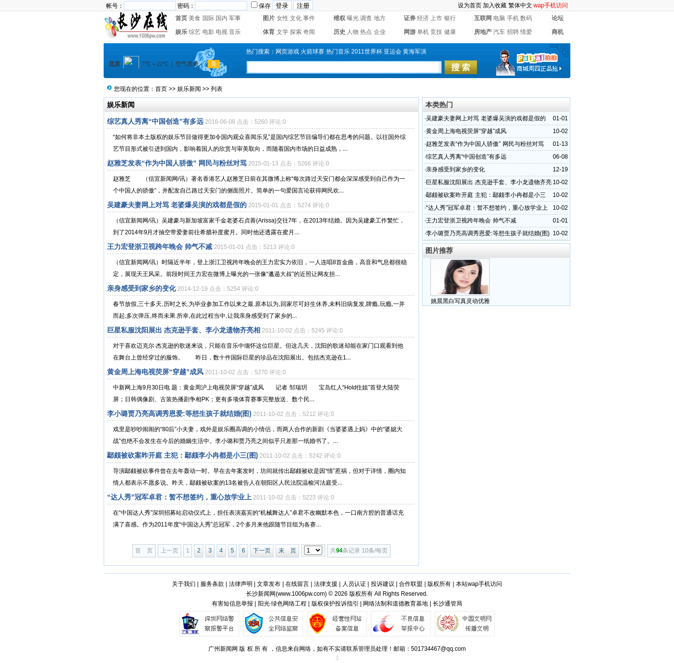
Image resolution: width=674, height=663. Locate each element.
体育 (269, 31)
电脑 (499, 18)
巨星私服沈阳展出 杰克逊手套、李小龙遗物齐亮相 (183, 330)
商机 (557, 31)
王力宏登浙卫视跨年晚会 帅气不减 (159, 246)
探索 (296, 31)
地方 (380, 18)
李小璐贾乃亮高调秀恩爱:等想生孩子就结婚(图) (179, 413)
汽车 (499, 31)
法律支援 (325, 583)
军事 (235, 18)
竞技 (436, 31)
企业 (380, 31)
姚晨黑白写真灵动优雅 (460, 301)
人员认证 (354, 583)
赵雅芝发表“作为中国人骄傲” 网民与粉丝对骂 (177, 163)
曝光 (353, 18)
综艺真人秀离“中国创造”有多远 (155, 121)
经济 (423, 18)
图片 (269, 18)
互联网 (483, 18)
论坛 (557, 18)
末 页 (287, 550)
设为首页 (469, 5)
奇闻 (309, 31)
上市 (436, 18)
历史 (339, 31)
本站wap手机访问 (479, 583)
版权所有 (439, 583)
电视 (221, 31)
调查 (366, 18)
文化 (296, 18)
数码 (526, 18)
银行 (450, 18)
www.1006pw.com (301, 593)
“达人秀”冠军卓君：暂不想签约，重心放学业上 (179, 497)
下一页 (262, 550)
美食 (194, 18)
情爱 (526, 31)
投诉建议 (382, 583)
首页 (181, 18)
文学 (282, 31)
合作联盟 (410, 583)
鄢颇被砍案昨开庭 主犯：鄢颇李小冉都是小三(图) (182, 455)
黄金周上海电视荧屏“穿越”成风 (155, 372)
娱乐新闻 (189, 88)
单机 (423, 31)
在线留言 (297, 583)
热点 (366, 31)
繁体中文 (520, 5)
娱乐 (181, 31)
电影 (208, 31)
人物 (353, 31)
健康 (450, 31)
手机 (513, 18)
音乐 (235, 31)
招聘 (513, 31)
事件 (309, 18)
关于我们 (184, 583)
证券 (410, 18)
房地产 (483, 31)
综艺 (194, 31)
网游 (410, 31)
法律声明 (241, 583)
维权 (339, 18)
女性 (282, 18)
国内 (221, 18)
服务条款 (212, 583)
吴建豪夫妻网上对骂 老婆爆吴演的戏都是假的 (177, 205)
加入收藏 (494, 5)
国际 (208, 18)
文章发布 (269, 583)
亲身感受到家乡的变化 (141, 288)
